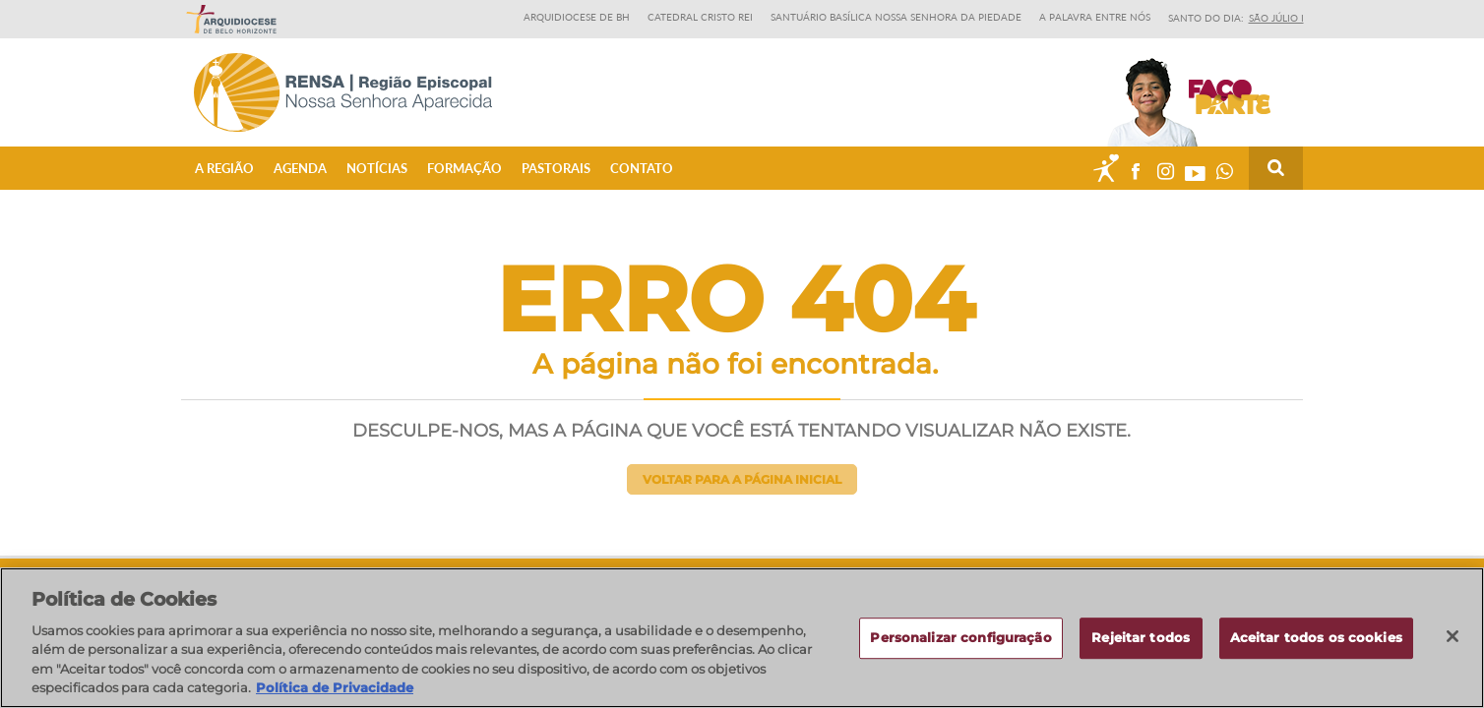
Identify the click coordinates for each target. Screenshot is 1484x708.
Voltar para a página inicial (742, 479)
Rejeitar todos (1140, 645)
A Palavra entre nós (1094, 17)
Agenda (300, 168)
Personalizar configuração (960, 645)
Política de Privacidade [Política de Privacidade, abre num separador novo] (334, 696)
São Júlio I (1276, 18)
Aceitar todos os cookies (1316, 645)
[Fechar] (1452, 644)
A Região (224, 168)
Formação (464, 168)
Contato (641, 168)
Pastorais (556, 168)
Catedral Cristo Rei (700, 17)
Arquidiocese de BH (577, 17)
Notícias (376, 168)
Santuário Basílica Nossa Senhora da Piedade (896, 17)
